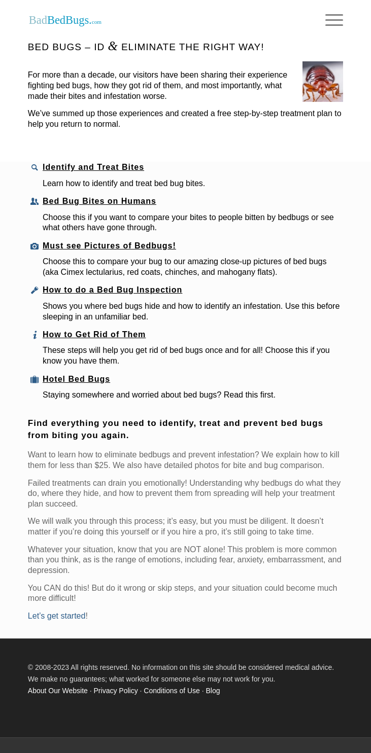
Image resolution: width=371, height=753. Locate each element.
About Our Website (58, 691)
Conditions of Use (172, 691)
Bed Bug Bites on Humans (99, 201)
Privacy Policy (116, 691)
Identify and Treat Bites (93, 167)
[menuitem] (329, 20)
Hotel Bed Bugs (76, 379)
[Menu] (329, 20)
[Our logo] (154, 20)
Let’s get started (57, 616)
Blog (213, 691)
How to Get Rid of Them (94, 334)
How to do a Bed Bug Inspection (112, 289)
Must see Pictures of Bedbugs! (109, 245)
